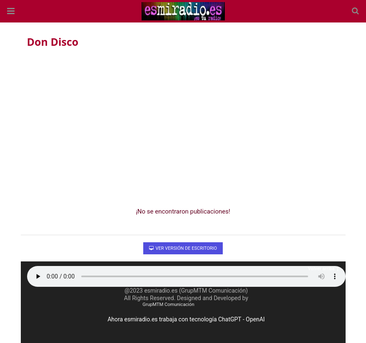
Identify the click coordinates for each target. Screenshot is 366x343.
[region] (183, 125)
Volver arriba (323, 268)
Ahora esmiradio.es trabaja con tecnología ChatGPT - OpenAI (186, 319)
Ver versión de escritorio (183, 248)
